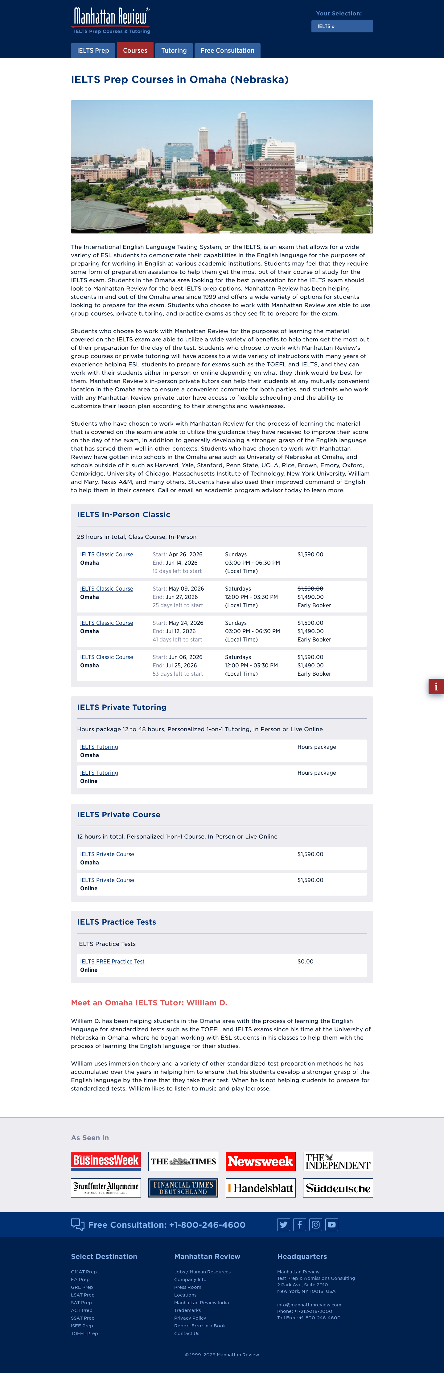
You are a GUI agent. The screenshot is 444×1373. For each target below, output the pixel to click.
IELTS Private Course (107, 854)
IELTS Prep (93, 50)
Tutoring (174, 50)
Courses (135, 50)
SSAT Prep (83, 1318)
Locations (185, 1295)
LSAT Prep (83, 1295)
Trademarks (187, 1310)
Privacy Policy (190, 1318)
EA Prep (80, 1279)
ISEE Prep (82, 1325)
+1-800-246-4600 (207, 1224)
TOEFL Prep (84, 1333)
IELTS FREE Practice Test (112, 961)
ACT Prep (81, 1310)
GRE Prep (82, 1287)
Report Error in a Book (200, 1325)
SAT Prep (81, 1302)
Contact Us (186, 1333)
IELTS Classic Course (106, 554)
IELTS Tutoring (99, 747)
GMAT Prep (84, 1271)
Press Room (187, 1287)
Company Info (190, 1279)
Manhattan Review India (201, 1302)
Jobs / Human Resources (202, 1271)
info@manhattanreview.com (309, 1304)
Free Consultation (227, 50)
